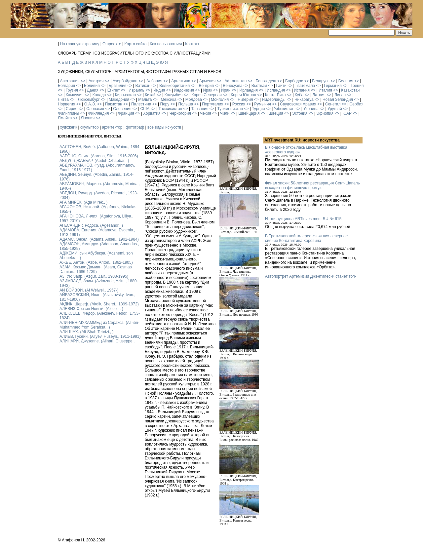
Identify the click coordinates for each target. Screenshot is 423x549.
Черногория (180, 113)
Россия (238, 104)
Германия (333, 85)
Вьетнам (259, 85)
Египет (113, 90)
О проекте (111, 44)
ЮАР (347, 113)
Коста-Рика (275, 95)
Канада (99, 95)
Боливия (92, 85)
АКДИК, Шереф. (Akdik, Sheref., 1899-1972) (99, 304)
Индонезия (184, 90)
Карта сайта (136, 44)
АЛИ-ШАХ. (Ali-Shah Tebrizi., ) (86, 332)
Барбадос (294, 81)
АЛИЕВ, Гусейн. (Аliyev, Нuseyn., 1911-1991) (100, 336)
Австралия (69, 81)
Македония (119, 99)
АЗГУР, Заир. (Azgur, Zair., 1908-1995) (93, 276)
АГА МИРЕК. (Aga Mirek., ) (83, 202)
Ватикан (142, 85)
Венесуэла (232, 85)
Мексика (168, 99)
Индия (159, 90)
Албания (154, 81)
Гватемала (305, 85)
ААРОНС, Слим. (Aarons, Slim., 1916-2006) (98, 156)
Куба (299, 95)
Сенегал (332, 104)
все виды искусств (164, 127)
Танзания (199, 108)
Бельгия (345, 81)
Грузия (72, 90)
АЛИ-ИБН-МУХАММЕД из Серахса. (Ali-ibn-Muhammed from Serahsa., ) (99, 325)
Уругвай (334, 108)
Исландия (276, 90)
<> (83, 81)
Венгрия (206, 85)
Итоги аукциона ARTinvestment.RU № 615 (303, 218)
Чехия (205, 113)
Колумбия (173, 95)
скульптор (89, 127)
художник (68, 127)
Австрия (96, 81)
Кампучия (75, 95)
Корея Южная (243, 95)
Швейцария (248, 113)
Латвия (318, 95)
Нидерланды (274, 99)
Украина (311, 108)
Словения (122, 108)
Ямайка (65, 118)
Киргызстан (125, 95)
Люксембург (89, 99)
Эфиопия (324, 113)
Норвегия (66, 104)
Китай (150, 95)
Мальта (145, 99)
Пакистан (113, 104)
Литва (63, 99)
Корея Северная (206, 95)
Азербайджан (125, 81)
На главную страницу (79, 44)
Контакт (192, 44)
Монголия (220, 99)
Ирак (207, 90)
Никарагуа (304, 99)
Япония (88, 118)
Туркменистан (230, 108)
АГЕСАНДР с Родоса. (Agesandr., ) (91, 225)
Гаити (281, 85)
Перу (165, 104)
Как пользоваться (166, 44)
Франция (126, 113)
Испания (302, 90)
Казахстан (350, 90)
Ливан (340, 95)
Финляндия (98, 113)
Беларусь (320, 81)
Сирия (71, 108)
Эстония (300, 113)
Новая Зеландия (338, 99)
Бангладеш (265, 81)
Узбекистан (284, 108)
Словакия (95, 108)
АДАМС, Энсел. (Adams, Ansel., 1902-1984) (99, 239)
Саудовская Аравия (298, 104)
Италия (325, 90)
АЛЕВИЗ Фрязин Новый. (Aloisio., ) (91, 308)
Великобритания (174, 85)
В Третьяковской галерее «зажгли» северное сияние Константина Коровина (306, 238)
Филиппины (68, 113)
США (145, 108)
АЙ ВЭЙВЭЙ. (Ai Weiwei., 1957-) (88, 290)
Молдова (193, 99)
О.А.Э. (90, 104)
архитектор (112, 127)
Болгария (66, 85)
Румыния (262, 104)
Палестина (141, 104)
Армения (207, 81)
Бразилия (118, 85)
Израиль (136, 90)
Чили (224, 113)
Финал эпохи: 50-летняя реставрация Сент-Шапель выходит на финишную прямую (312, 185)
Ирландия (249, 90)
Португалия (212, 104)
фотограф (135, 127)
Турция (258, 108)
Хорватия (152, 113)
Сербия (357, 104)
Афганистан (235, 81)
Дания (92, 90)
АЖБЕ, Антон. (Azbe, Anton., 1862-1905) (96, 262)
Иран (226, 90)
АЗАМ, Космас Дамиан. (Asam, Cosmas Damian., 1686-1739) (95, 269)
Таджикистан (170, 108)
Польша (185, 104)
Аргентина (180, 81)
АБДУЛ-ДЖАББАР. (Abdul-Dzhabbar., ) (94, 160)
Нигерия (245, 99)
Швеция (276, 113)
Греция (357, 85)
